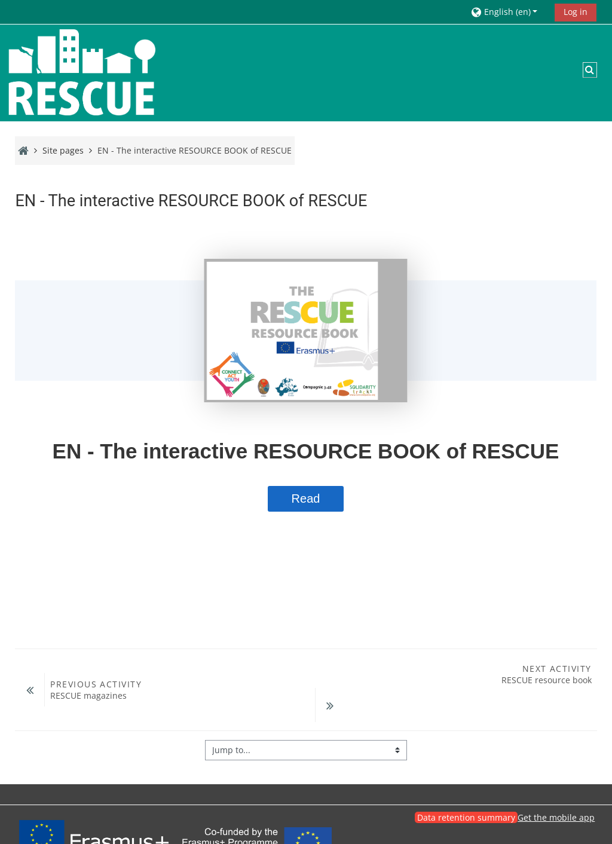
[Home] (80, 72)
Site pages (63, 150)
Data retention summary (466, 787)
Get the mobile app (556, 787)
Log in (575, 11)
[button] (508, 11)
